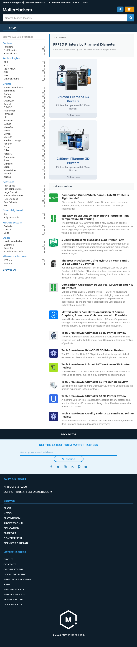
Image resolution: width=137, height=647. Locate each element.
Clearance (9, 244)
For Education (10, 50)
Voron (6, 167)
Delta (6, 233)
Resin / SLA (9, 69)
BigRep (7, 94)
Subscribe (68, 459)
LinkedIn (72, 467)
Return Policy (14, 589)
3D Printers (61, 37)
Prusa (6, 147)
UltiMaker (8, 163)
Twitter (58, 467)
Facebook (51, 467)
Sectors (7, 43)
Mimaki (7, 134)
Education (11, 528)
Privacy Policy (14, 594)
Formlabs (8, 114)
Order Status (14, 569)
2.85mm (8, 263)
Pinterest (79, 467)
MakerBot (8, 127)
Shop (7, 508)
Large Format (10, 192)
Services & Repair (16, 543)
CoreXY (7, 229)
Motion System (12, 222)
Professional (14, 523)
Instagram (65, 467)
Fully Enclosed (11, 199)
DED (6, 62)
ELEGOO (8, 107)
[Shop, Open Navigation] (10, 28)
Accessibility (13, 604)
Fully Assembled (12, 217)
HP (5, 117)
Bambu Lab (9, 90)
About (8, 559)
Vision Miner (10, 170)
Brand (7, 83)
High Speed (9, 185)
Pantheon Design (12, 140)
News (8, 513)
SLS (6, 72)
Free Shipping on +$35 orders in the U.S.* (24, 2)
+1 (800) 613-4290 (78, 2)
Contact (10, 564)
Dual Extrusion (11, 202)
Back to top (68, 434)
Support (10, 533)
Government (13, 538)
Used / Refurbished (13, 241)
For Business (10, 53)
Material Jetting (11, 78)
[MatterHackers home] (17, 10)
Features (8, 182)
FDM (6, 65)
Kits (5, 214)
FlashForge (9, 110)
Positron (8, 143)
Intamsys (8, 120)
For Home (8, 47)
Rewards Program (17, 579)
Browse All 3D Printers (18, 37)
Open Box (8, 248)
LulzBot (7, 124)
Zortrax (7, 177)
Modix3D (8, 137)
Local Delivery (15, 574)
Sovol (6, 160)
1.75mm (8, 260)
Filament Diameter (15, 256)
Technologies (11, 58)
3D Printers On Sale (13, 251)
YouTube (86, 467)
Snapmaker (9, 157)
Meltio (7, 130)
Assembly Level (13, 210)
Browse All (9, 269)
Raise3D (8, 153)
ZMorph (7, 173)
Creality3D (9, 100)
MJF (6, 75)
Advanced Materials (14, 195)
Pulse (6, 150)
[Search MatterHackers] (130, 17)
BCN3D (7, 97)
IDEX (6, 205)
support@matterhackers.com (28, 492)
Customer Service (58, 2)
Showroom (12, 518)
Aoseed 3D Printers (13, 87)
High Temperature (13, 189)
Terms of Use (13, 599)
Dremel (7, 104)
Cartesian (8, 226)
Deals (6, 237)
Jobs (7, 584)
